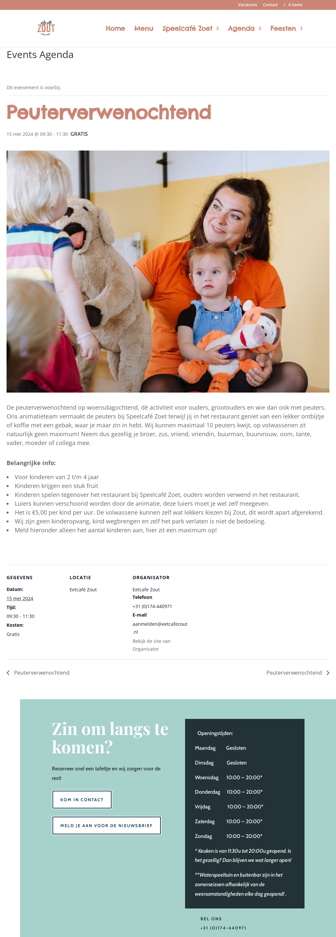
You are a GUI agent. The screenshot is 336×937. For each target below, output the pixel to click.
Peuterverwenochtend (41, 672)
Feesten (283, 29)
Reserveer (63, 768)
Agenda (241, 29)
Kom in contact (82, 799)
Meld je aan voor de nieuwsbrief (106, 825)
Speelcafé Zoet (187, 29)
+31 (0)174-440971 (223, 927)
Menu (143, 29)
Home (115, 29)
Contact (270, 5)
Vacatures (247, 5)
